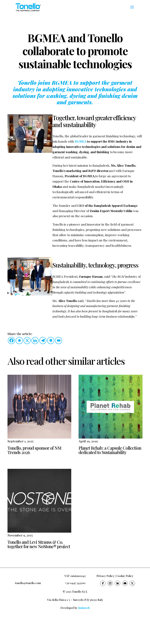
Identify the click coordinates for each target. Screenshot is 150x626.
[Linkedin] (35, 340)
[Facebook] (11, 340)
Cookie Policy (124, 576)
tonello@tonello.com (28, 583)
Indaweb (84, 608)
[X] (27, 340)
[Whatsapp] (19, 340)
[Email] (58, 340)
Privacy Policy (105, 576)
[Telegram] (42, 340)
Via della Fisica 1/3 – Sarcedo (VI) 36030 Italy (75, 600)
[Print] (50, 340)
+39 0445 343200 (75, 583)
